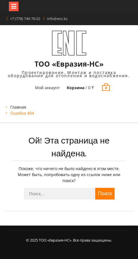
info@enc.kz (57, 18)
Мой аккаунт (47, 87)
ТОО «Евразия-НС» (69, 64)
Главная (18, 107)
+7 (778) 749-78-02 (25, 18)
